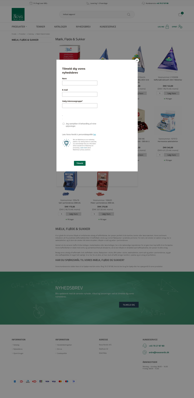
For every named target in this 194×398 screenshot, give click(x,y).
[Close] (137, 60)
